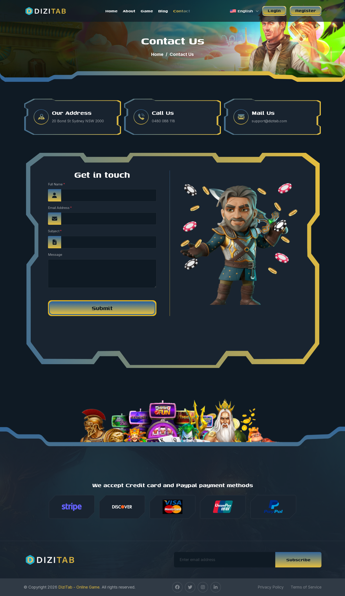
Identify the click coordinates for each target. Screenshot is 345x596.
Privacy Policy (271, 587)
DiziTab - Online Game (78, 587)
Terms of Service (306, 587)
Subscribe (298, 559)
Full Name (55, 184)
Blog (163, 11)
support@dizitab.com (269, 121)
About (129, 11)
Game (147, 11)
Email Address (59, 208)
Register (305, 10)
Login (274, 10)
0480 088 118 (163, 121)
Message (55, 254)
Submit (102, 308)
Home (111, 11)
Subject (53, 231)
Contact (181, 11)
